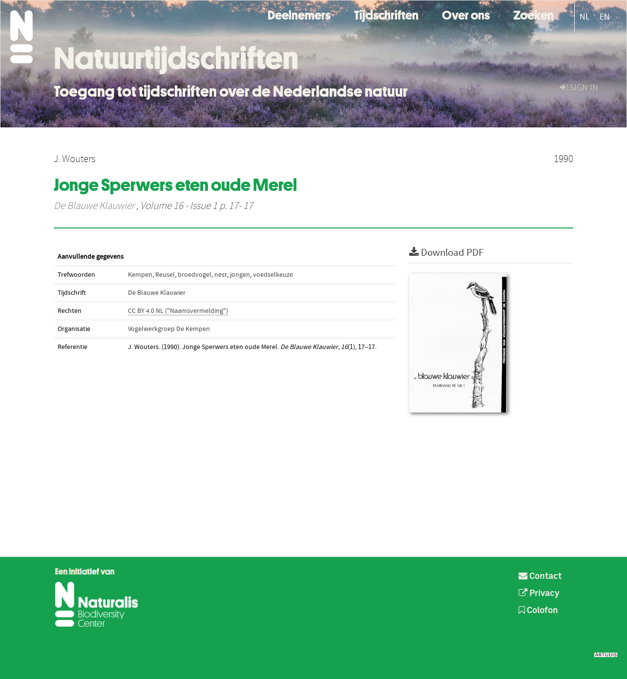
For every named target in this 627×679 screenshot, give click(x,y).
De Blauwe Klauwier (94, 206)
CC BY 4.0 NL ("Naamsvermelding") (178, 311)
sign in (579, 87)
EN (605, 17)
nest (220, 275)
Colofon (538, 610)
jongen (240, 275)
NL (585, 17)
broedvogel (194, 275)
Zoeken (533, 14)
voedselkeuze (273, 275)
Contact (540, 576)
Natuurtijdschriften (176, 58)
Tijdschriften (386, 14)
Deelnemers (299, 14)
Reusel (165, 275)
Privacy (539, 593)
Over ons (466, 14)
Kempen (140, 275)
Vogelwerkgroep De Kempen (169, 329)
